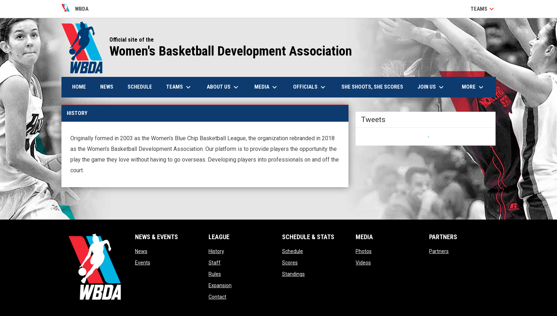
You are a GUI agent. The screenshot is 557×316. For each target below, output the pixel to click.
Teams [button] (483, 9)
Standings (293, 274)
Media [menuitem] (266, 87)
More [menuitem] (473, 87)
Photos (364, 251)
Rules (215, 274)
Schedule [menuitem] (140, 87)
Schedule (292, 251)
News (141, 251)
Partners (439, 251)
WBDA (75, 9)
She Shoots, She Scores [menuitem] (372, 87)
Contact (217, 297)
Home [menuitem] (79, 87)
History (216, 251)
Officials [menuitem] (310, 87)
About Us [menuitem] (223, 87)
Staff (215, 262)
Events (142, 262)
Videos (363, 262)
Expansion (220, 285)
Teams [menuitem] (179, 87)
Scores (290, 262)
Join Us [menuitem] (431, 87)
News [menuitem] (106, 87)
